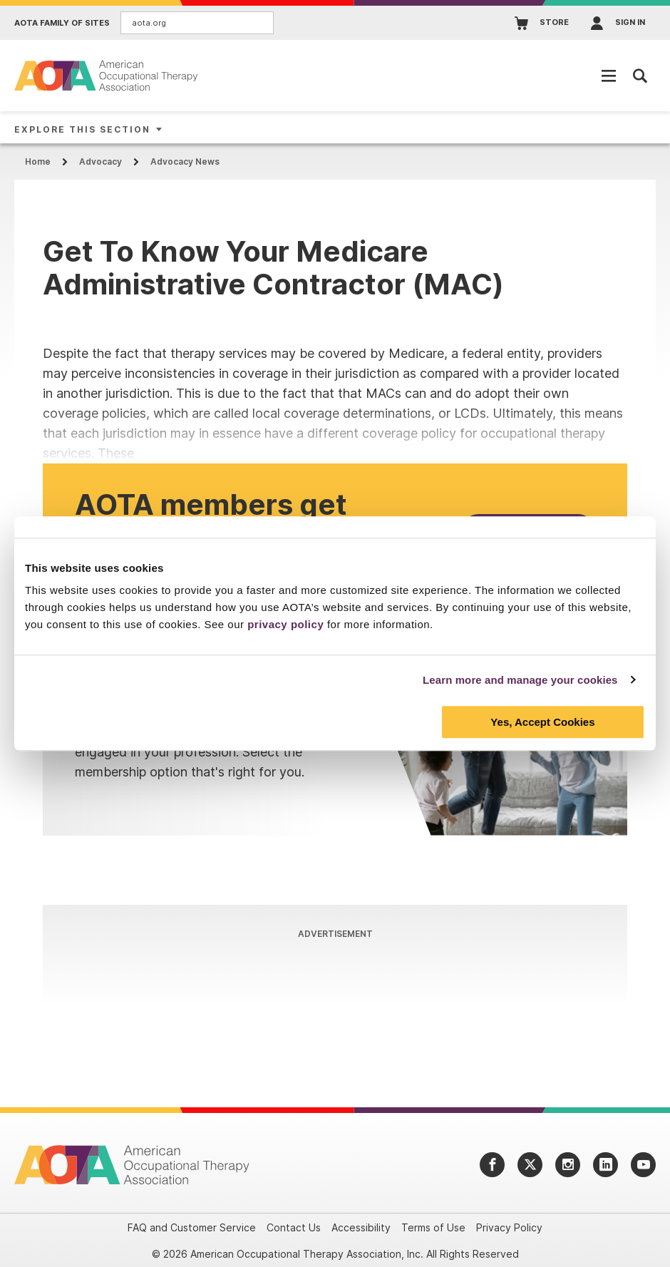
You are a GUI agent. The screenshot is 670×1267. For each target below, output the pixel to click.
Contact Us (294, 1227)
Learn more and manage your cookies (520, 680)
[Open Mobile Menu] (608, 75)
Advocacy (100, 161)
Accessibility (361, 1227)
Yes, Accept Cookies (542, 722)
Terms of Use (433, 1227)
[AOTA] (107, 75)
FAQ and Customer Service (192, 1227)
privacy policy (285, 624)
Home (38, 161)
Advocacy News (185, 161)
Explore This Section (82, 129)
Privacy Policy (509, 1227)
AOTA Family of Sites (62, 23)
